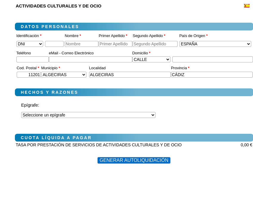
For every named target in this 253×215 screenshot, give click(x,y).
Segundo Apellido (149, 35)
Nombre (73, 35)
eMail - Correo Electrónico (71, 53)
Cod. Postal (28, 68)
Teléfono (23, 53)
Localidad (97, 68)
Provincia (180, 68)
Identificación (28, 35)
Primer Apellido (113, 35)
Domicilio (141, 53)
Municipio (50, 68)
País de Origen (193, 35)
